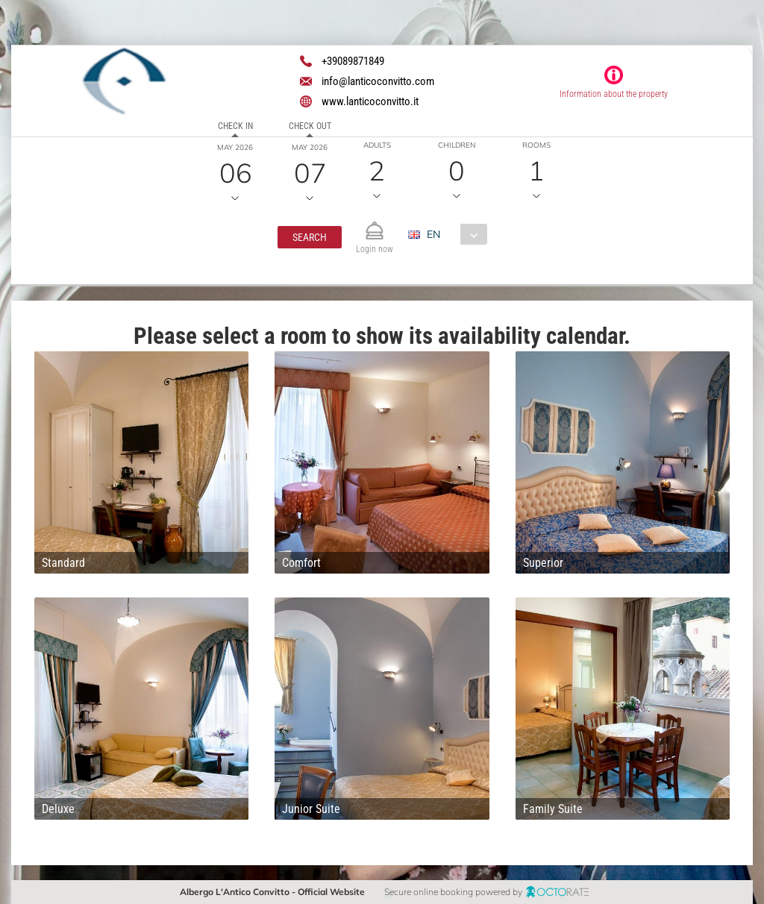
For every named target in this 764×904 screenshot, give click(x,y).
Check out (310, 126)
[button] (310, 237)
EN (433, 234)
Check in (235, 126)
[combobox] (453, 234)
